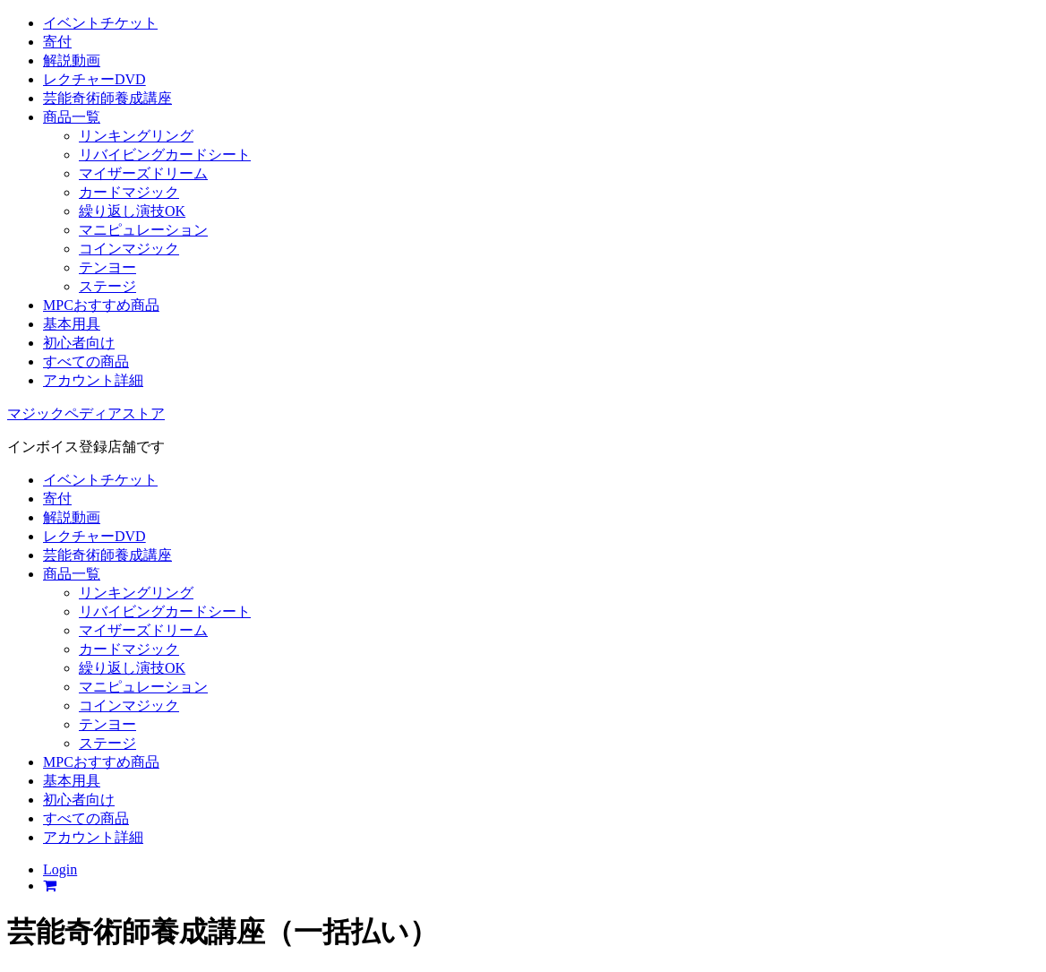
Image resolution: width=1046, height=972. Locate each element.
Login (60, 869)
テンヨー (107, 267)
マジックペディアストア (86, 413)
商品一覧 (71, 117)
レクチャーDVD (94, 79)
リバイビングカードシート (165, 154)
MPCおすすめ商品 (101, 305)
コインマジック (129, 248)
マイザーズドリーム (143, 173)
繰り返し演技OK (132, 211)
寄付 (57, 41)
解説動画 (71, 60)
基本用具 (71, 323)
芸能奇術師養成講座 (107, 98)
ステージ (107, 286)
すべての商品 (86, 361)
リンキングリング (136, 135)
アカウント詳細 (93, 380)
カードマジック (129, 192)
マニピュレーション (143, 229)
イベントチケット (100, 22)
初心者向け (79, 342)
